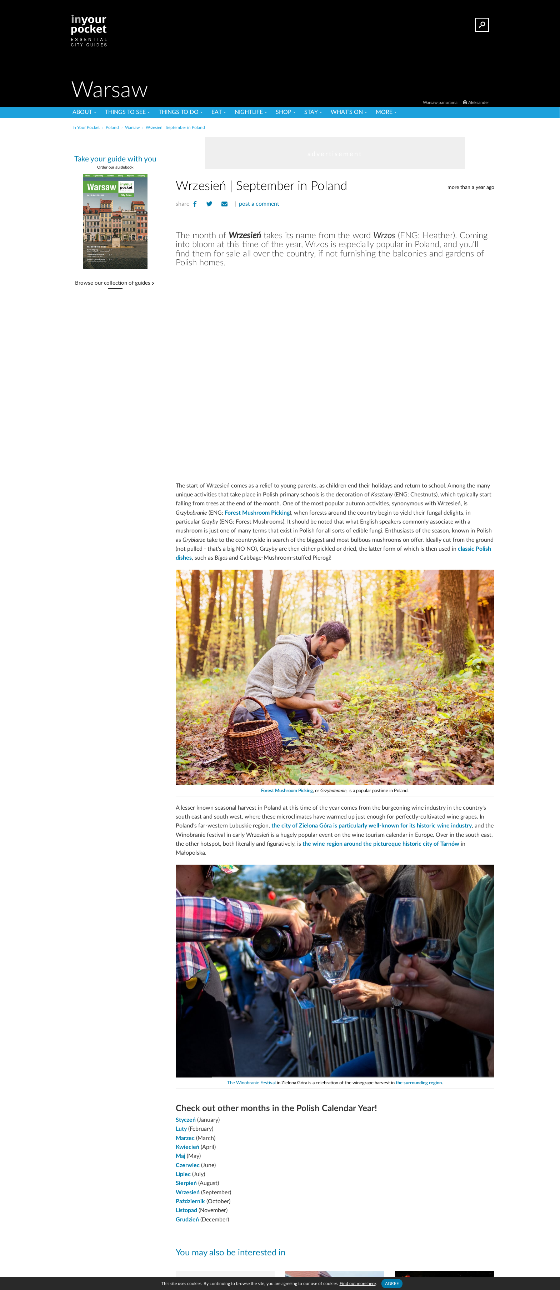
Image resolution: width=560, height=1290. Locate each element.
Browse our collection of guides (112, 283)
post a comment (259, 204)
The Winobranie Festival (251, 1083)
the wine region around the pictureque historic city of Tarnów (380, 844)
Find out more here (358, 1283)
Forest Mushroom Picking (257, 513)
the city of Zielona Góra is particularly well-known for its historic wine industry (371, 826)
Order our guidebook (115, 167)
